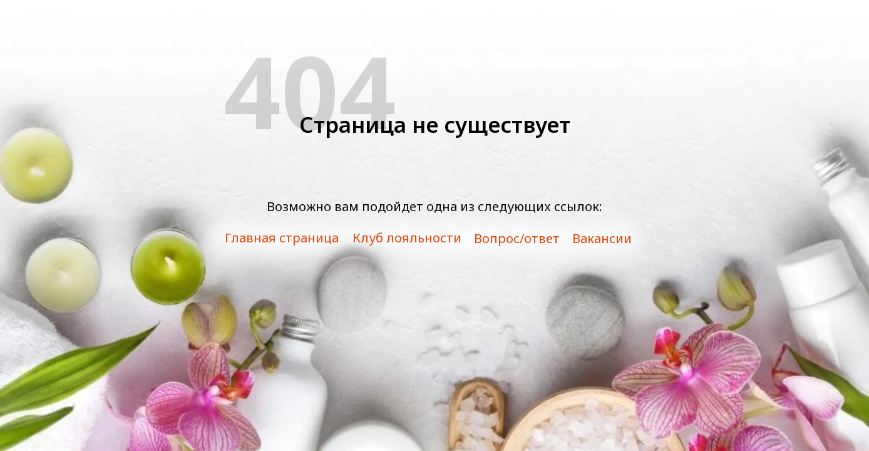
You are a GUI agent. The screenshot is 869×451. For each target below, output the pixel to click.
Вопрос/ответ (517, 238)
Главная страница (282, 237)
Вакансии (602, 238)
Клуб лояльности (406, 237)
